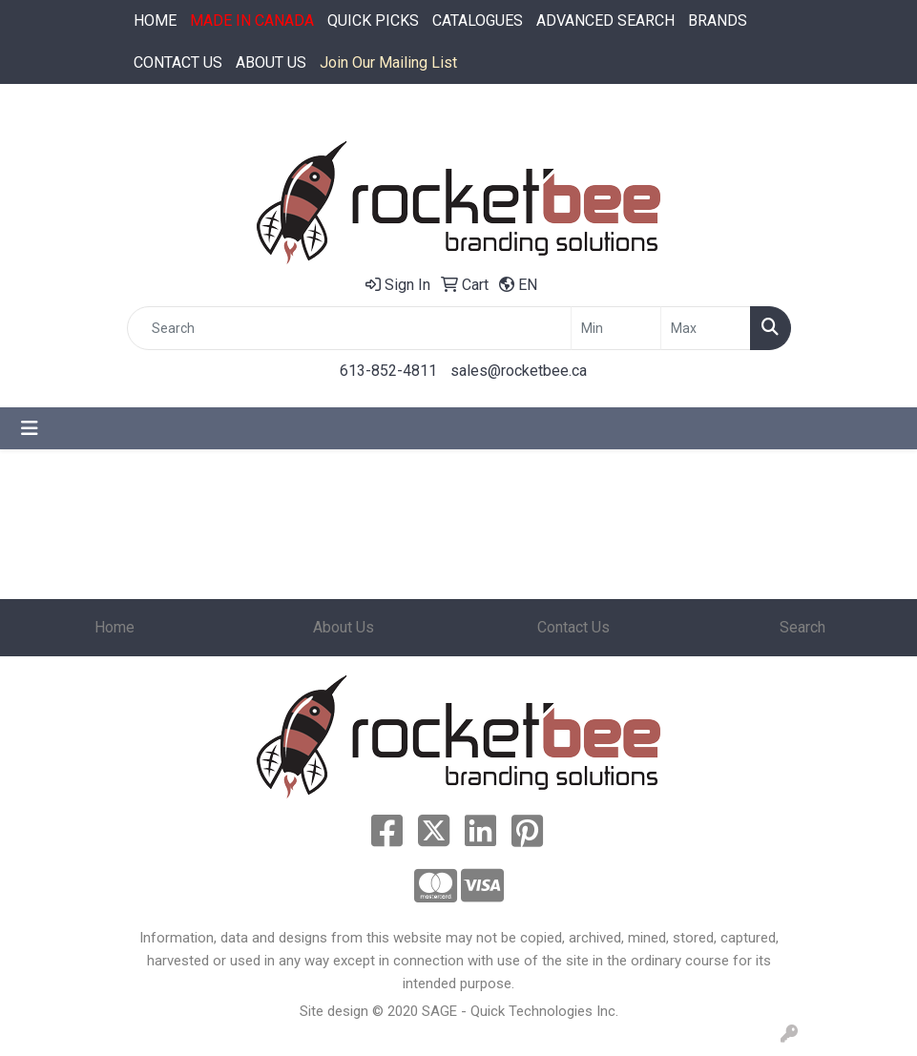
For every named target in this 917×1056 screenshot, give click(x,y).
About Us (343, 627)
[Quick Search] (349, 328)
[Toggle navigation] (30, 428)
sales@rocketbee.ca (518, 371)
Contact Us (573, 627)
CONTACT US (178, 62)
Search (802, 627)
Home (114, 627)
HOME (155, 20)
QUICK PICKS (373, 20)
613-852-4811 (388, 371)
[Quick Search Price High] (705, 328)
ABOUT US (271, 62)
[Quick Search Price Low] (616, 328)
